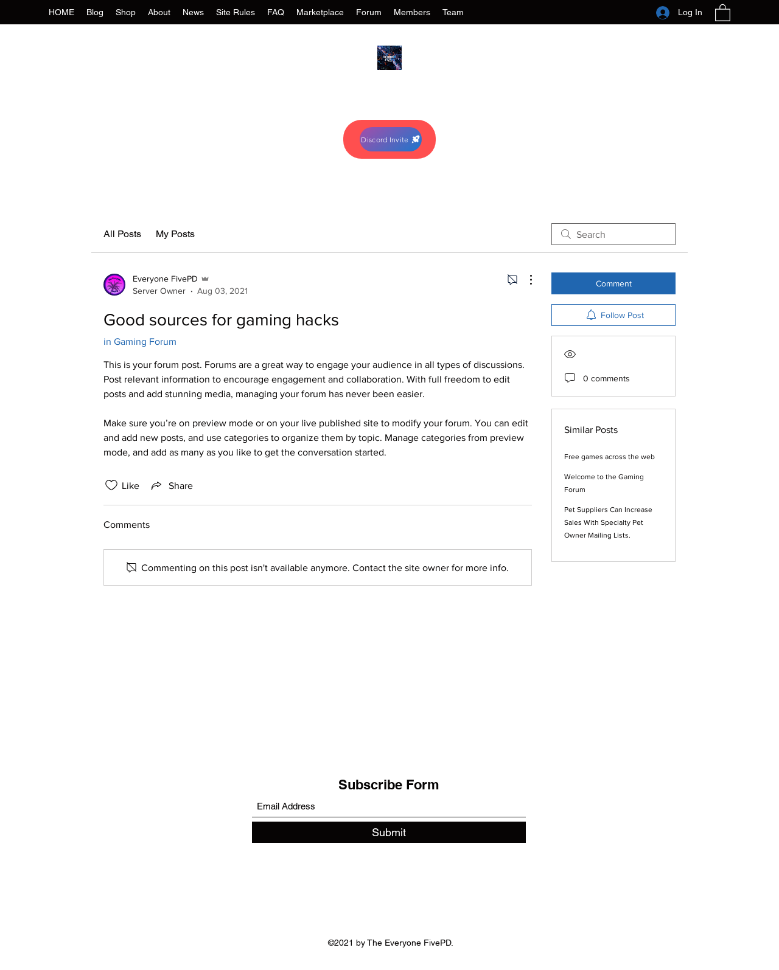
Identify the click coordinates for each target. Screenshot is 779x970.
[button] (722, 12)
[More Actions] (524, 279)
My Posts (175, 234)
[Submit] (389, 832)
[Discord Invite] (391, 139)
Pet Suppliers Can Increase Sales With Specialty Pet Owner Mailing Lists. (608, 522)
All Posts (122, 234)
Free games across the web (609, 456)
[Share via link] (171, 485)
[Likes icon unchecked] (111, 485)
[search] (613, 234)
